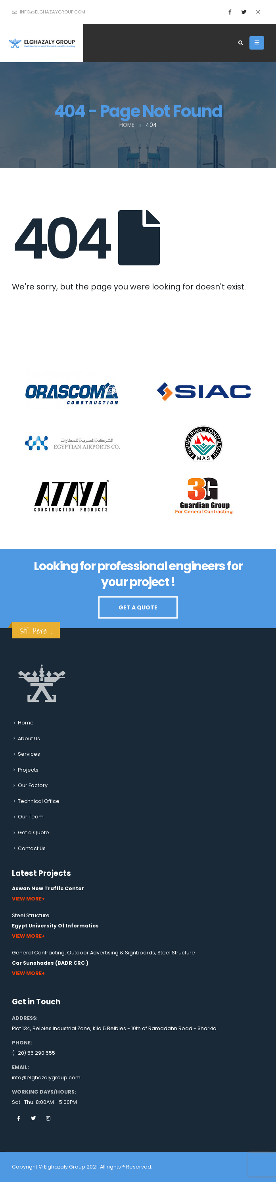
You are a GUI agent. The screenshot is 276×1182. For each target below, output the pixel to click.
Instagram (48, 1118)
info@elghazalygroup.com (46, 1077)
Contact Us (32, 848)
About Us (29, 738)
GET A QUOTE (138, 607)
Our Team (31, 816)
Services (29, 754)
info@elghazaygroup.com (48, 12)
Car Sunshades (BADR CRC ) (50, 963)
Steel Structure (31, 915)
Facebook (19, 1118)
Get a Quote (33, 832)
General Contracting (38, 952)
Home (26, 722)
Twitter (33, 1118)
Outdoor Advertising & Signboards (111, 952)
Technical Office (38, 801)
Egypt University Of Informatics (55, 925)
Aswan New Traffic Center (48, 888)
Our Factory (33, 785)
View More (27, 898)
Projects (28, 769)
